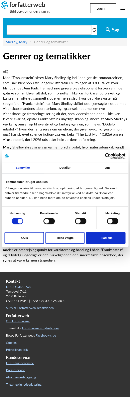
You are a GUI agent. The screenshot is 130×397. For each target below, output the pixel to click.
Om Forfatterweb (18, 321)
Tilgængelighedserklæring (24, 384)
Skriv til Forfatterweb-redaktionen (30, 308)
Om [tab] (107, 167)
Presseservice (15, 370)
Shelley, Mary (16, 42)
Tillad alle (106, 238)
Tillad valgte (64, 238)
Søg (112, 29)
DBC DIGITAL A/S (18, 287)
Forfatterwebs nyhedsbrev (40, 328)
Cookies (11, 342)
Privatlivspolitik (17, 349)
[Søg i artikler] (49, 30)
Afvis (24, 238)
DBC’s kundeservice (20, 363)
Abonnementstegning (21, 377)
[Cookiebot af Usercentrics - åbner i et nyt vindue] (107, 156)
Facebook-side (46, 335)
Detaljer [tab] (65, 167)
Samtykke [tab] (23, 167)
